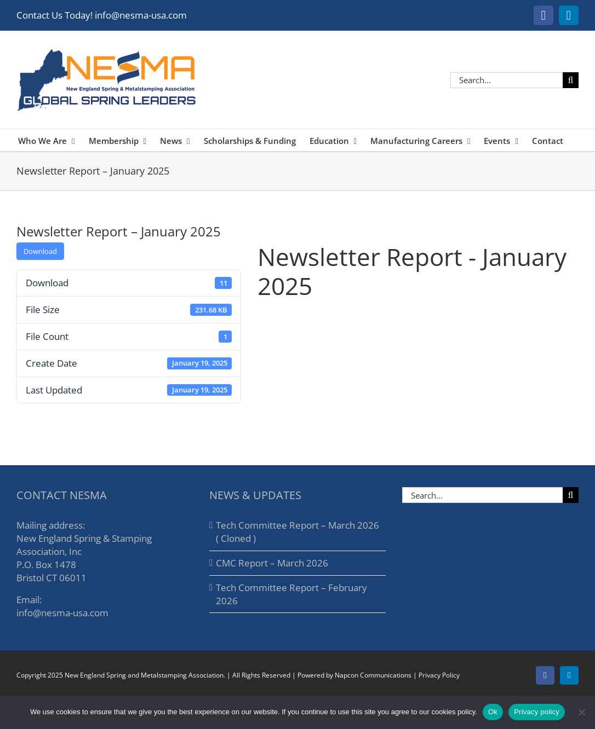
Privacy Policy (439, 675)
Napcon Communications (373, 675)
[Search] (571, 80)
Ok (492, 712)
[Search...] (506, 80)
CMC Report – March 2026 (272, 563)
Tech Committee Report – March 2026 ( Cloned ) (297, 532)
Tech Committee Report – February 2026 (291, 594)
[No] (581, 712)
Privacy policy (536, 712)
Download (40, 251)
